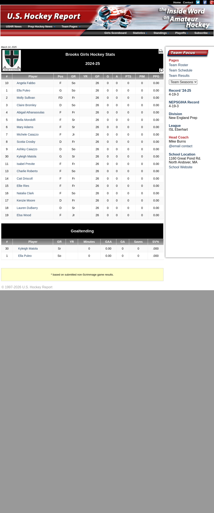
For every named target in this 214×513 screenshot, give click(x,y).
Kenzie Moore (26, 200)
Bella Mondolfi (26, 119)
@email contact (180, 146)
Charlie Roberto (27, 171)
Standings (160, 32)
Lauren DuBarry (27, 208)
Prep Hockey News (40, 26)
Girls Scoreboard (115, 32)
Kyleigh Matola (26, 156)
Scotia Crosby (26, 141)
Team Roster (178, 65)
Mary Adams (25, 127)
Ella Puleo (23, 90)
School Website (180, 167)
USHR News (14, 26)
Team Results (179, 75)
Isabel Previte (26, 164)
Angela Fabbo (26, 83)
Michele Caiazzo (28, 134)
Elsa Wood (24, 215)
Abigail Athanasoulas (30, 112)
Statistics (139, 32)
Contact (188, 2)
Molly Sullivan (26, 97)
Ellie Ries (23, 185)
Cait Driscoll (25, 178)
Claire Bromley (26, 105)
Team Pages (70, 26)
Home (177, 2)
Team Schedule (180, 70)
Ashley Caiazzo (27, 149)
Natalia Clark (25, 193)
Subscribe (201, 32)
